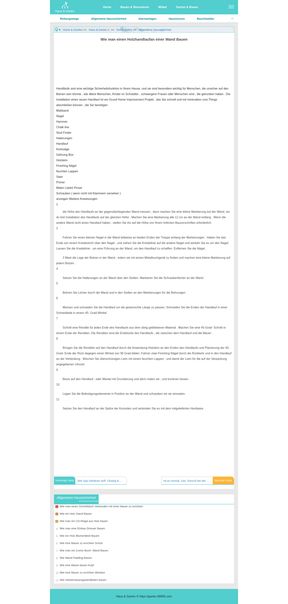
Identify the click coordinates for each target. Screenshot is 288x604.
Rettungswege (69, 18)
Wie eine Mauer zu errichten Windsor (82, 572)
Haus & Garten (98, 29)
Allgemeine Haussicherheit (108, 18)
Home (107, 7)
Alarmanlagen (147, 18)
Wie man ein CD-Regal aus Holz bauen (84, 521)
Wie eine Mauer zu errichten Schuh (81, 543)
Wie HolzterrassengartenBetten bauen (83, 579)
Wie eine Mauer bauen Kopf (77, 565)
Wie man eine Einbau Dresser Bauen (82, 528)
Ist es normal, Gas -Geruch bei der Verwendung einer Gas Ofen (186, 480)
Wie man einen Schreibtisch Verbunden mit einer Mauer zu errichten (101, 506)
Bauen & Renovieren (134, 7)
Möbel (162, 7)
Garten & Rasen (187, 7)
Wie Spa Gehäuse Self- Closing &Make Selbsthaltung (100, 480)
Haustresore (177, 18)
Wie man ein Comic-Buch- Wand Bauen (84, 550)
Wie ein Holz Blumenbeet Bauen (79, 535)
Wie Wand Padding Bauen (76, 557)
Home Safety (124, 29)
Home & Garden (73, 29)
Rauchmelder (205, 18)
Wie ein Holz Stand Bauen (76, 513)
